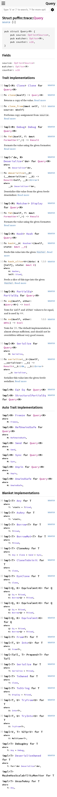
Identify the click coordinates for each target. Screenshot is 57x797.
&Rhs (7, 322)
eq (9, 300)
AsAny (21, 512)
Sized (18, 274)
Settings (52, 9)
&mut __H (20, 246)
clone (11, 95)
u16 (31, 41)
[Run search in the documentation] (25, 9)
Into (25, 642)
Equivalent (30, 618)
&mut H (30, 264)
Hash (20, 233)
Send (18, 443)
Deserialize (13, 161)
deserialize (16, 172)
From (20, 637)
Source (42, 34)
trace (28, 18)
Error (34, 179)
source (6, 22)
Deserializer (21, 186)
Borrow (21, 524)
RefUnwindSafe (25, 427)
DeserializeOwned (28, 755)
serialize (14, 359)
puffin (17, 18)
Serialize (24, 343)
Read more (40, 100)
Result (34, 139)
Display (37, 203)
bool (27, 304)
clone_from (15, 106)
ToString (23, 688)
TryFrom (27, 700)
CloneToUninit (27, 560)
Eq (16, 389)
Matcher (22, 203)
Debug (21, 127)
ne (9, 319)
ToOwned (22, 676)
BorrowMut (24, 536)
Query (50, 3)
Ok (22, 366)
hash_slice (15, 261)
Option (32, 34)
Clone (21, 85)
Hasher (27, 243)
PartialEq (24, 291)
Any (19, 500)
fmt (10, 136)
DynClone (23, 576)
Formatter (10, 139)
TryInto (27, 716)
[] (13, 22)
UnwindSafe (23, 478)
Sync (18, 455)
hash (11, 243)
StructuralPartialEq (30, 395)
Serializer (20, 372)
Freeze (20, 415)
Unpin (19, 467)
